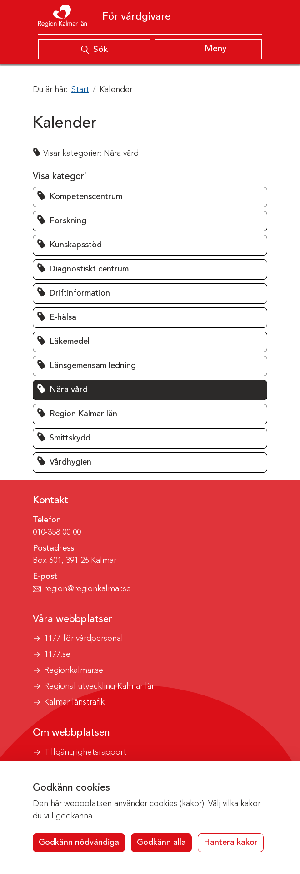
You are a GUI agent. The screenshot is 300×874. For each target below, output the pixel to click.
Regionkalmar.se (73, 670)
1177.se (57, 654)
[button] (150, 197)
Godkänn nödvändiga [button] (79, 842)
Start (80, 90)
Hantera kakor (231, 842)
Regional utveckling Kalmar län (100, 686)
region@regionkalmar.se (87, 589)
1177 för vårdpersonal (83, 638)
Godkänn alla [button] (161, 842)
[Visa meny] (208, 49)
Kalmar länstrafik (74, 702)
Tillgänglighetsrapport (85, 752)
